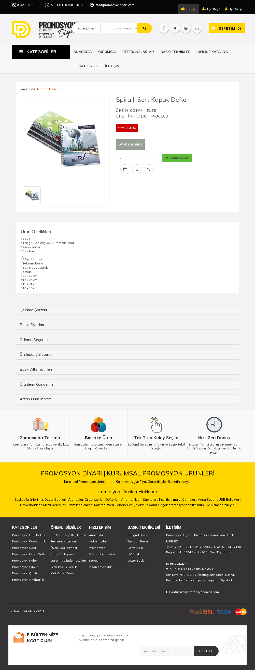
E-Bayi (188, 9)
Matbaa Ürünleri (48, 89)
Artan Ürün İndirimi (36, 398)
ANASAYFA (82, 52)
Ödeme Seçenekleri (37, 339)
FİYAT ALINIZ (127, 127)
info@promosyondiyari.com (114, 5)
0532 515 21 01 (27, 5)
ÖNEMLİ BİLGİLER (66, 527)
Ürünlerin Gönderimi (37, 384)
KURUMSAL (107, 52)
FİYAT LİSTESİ (87, 66)
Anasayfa (28, 89)
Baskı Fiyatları (32, 324)
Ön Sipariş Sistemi (35, 354)
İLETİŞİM (112, 66)
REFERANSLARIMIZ (138, 52)
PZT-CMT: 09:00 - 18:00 (66, 5)
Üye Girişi (233, 9)
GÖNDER (206, 651)
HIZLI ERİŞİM (100, 527)
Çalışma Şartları (33, 309)
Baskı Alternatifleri (36, 369)
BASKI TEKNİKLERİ (176, 52)
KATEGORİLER (24, 527)
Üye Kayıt (211, 9)
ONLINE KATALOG (212, 52)
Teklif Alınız (177, 158)
